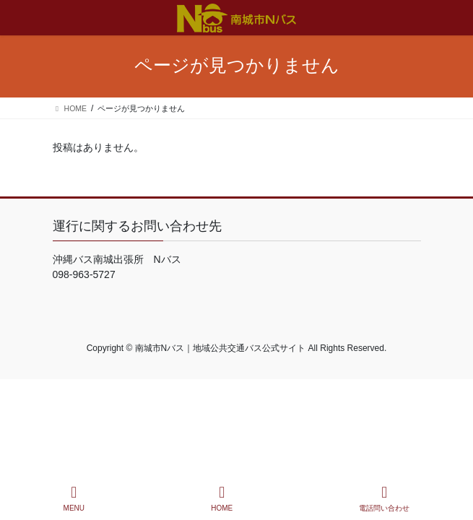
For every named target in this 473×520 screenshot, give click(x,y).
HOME (222, 498)
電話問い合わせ (384, 498)
